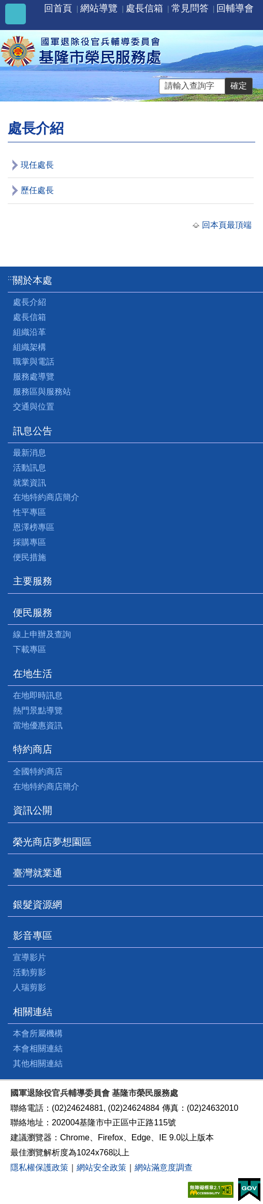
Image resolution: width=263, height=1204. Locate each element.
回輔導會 (235, 8)
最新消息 (29, 452)
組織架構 (29, 347)
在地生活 (32, 673)
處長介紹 (29, 302)
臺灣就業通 (37, 873)
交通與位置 (33, 406)
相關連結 (32, 1011)
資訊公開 (32, 810)
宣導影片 (29, 957)
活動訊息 (29, 467)
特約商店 (32, 749)
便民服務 (32, 612)
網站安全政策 (101, 1167)
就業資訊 (29, 482)
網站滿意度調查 (164, 1167)
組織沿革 (29, 332)
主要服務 (32, 581)
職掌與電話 (33, 361)
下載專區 (29, 649)
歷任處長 (37, 190)
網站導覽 (99, 8)
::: (10, 278)
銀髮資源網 (37, 904)
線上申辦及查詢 (42, 634)
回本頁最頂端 (227, 225)
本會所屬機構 (38, 1033)
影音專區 (32, 935)
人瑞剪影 (29, 987)
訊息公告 (32, 430)
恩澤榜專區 (33, 527)
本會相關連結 (38, 1048)
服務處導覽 (33, 376)
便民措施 (29, 557)
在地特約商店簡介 (46, 497)
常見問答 (190, 8)
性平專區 (29, 512)
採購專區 (29, 542)
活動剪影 (29, 972)
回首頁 (58, 8)
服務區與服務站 (42, 391)
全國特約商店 (38, 771)
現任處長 (37, 164)
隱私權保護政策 (39, 1167)
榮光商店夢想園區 (52, 841)
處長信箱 (144, 8)
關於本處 (32, 280)
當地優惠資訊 (38, 725)
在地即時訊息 (38, 695)
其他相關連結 (38, 1063)
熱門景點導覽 (38, 710)
